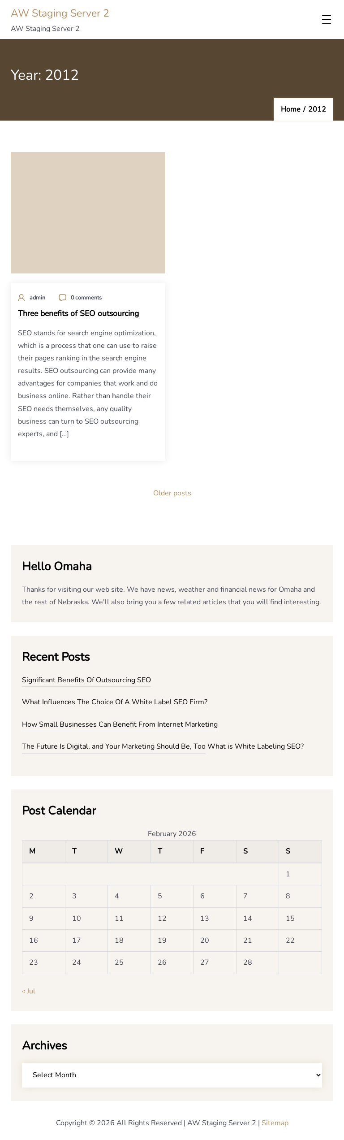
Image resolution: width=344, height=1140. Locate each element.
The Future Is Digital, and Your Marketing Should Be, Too (114, 746)
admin (37, 297)
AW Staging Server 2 (60, 13)
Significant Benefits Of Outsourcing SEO (86, 680)
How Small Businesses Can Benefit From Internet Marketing (120, 724)
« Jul (28, 991)
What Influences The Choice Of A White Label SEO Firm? (114, 702)
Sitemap (275, 1123)
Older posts (172, 493)
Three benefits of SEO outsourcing (78, 313)
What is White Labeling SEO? (255, 746)
